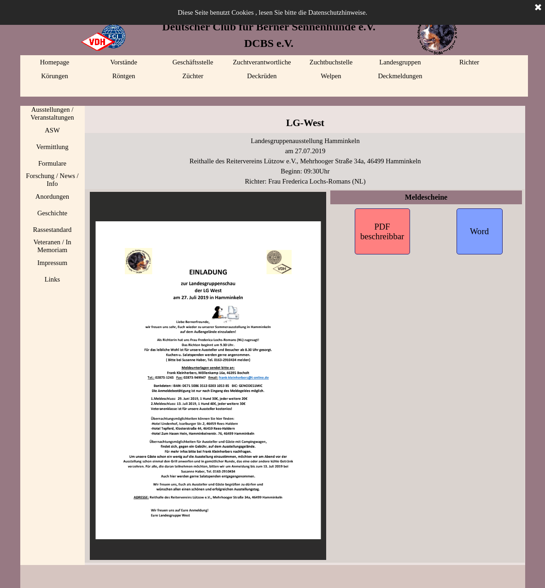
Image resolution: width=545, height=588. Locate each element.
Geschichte (52, 213)
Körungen (54, 76)
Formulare (52, 163)
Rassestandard (52, 229)
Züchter (193, 76)
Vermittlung (52, 146)
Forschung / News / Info (52, 179)
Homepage (54, 62)
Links (52, 279)
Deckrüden (261, 76)
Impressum (52, 262)
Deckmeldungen (400, 76)
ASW (52, 130)
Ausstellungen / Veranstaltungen (52, 113)
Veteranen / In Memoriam (52, 246)
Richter (469, 62)
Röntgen (123, 76)
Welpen (331, 76)
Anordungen (52, 196)
